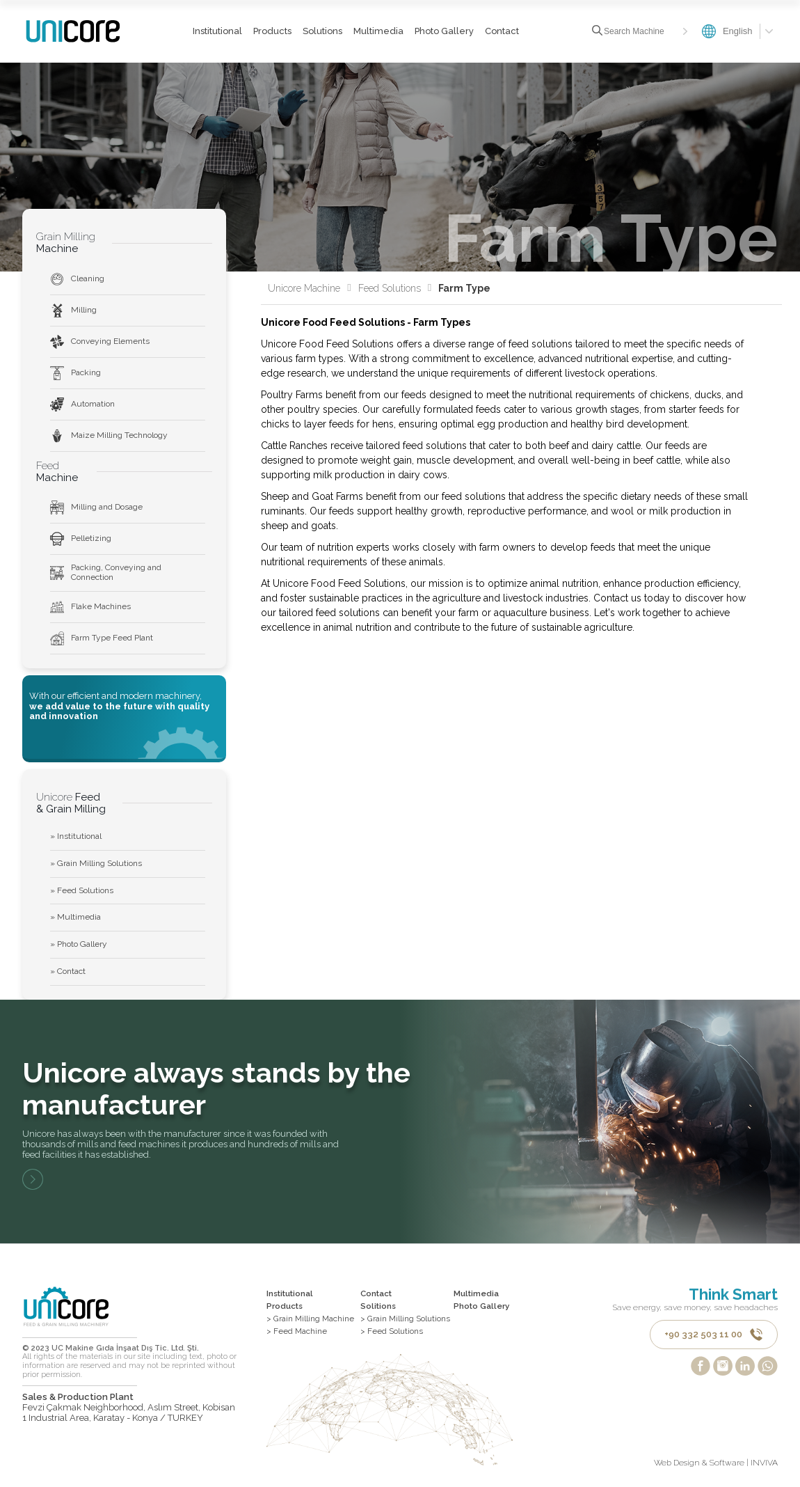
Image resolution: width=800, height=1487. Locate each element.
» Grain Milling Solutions (96, 863)
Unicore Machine (309, 288)
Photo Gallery (443, 31)
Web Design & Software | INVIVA (716, 1465)
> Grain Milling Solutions (406, 1319)
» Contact (68, 971)
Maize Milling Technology (109, 436)
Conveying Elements (100, 342)
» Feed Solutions (81, 890)
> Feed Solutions (392, 1332)
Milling (73, 310)
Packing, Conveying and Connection (105, 572)
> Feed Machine (297, 1332)
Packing (75, 373)
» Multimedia (75, 917)
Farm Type (464, 288)
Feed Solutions (394, 288)
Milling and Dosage (96, 507)
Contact (501, 31)
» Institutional (76, 836)
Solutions (322, 31)
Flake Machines (90, 607)
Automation (82, 404)
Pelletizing (80, 539)
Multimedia (378, 31)
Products (272, 31)
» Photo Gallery (78, 944)
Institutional (216, 31)
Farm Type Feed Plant (101, 638)
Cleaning (77, 279)
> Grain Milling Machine (311, 1319)
